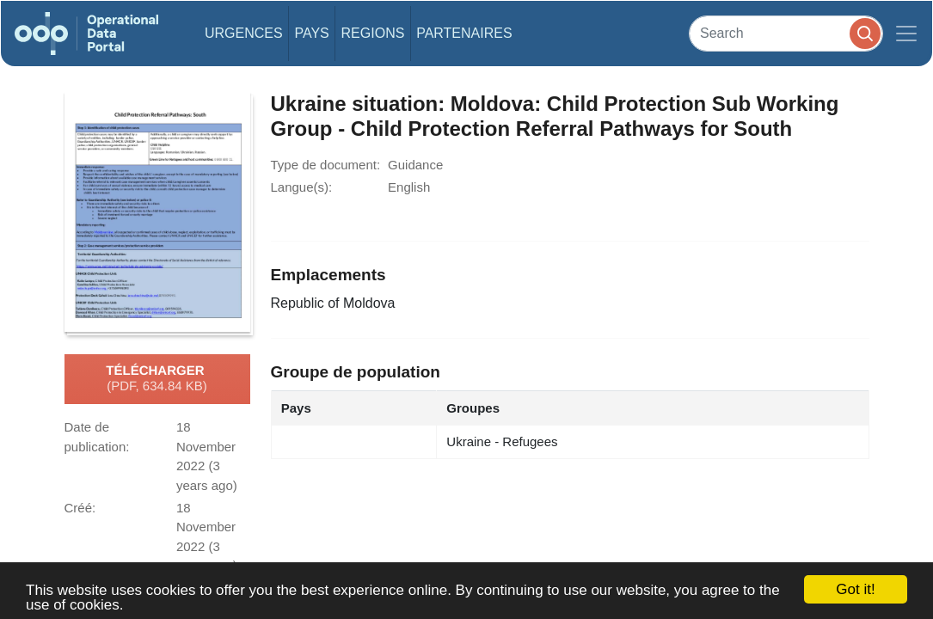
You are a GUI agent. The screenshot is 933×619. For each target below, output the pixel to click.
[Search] (786, 33)
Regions (373, 33)
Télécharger (156, 379)
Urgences (244, 33)
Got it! (855, 589)
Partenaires (464, 33)
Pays (311, 33)
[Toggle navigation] (906, 33)
